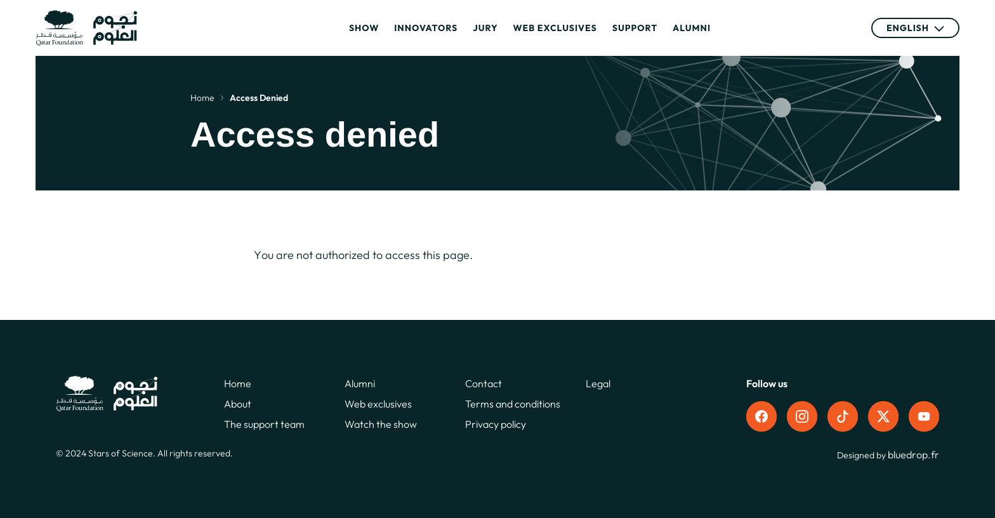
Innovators (426, 28)
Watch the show (381, 424)
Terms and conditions (512, 403)
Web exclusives (555, 28)
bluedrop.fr (913, 454)
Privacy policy (495, 424)
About (237, 403)
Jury (485, 28)
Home (202, 97)
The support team (264, 424)
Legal (598, 383)
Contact (483, 383)
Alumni (692, 28)
